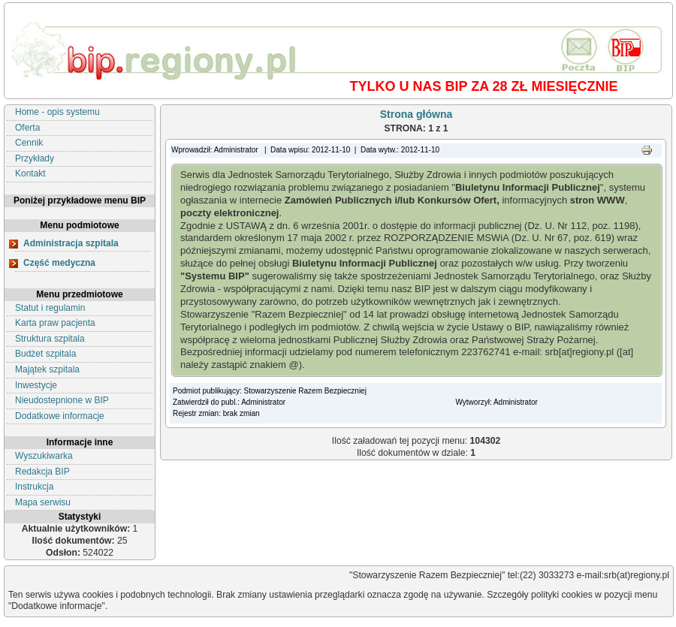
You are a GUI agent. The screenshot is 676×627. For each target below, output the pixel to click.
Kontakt (30, 173)
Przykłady (34, 158)
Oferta (27, 127)
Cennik (29, 142)
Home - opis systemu (57, 112)
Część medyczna (59, 263)
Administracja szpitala (71, 243)
